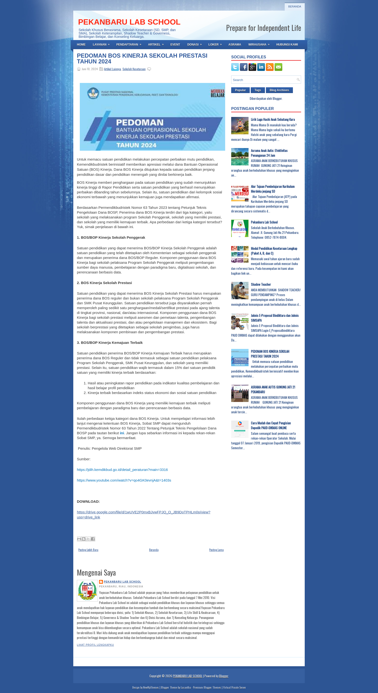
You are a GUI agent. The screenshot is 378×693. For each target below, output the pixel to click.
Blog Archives (279, 90)
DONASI (196, 43)
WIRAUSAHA (260, 43)
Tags (258, 90)
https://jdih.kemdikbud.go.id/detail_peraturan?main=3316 (122, 470)
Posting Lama (216, 550)
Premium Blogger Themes (207, 687)
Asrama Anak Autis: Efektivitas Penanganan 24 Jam (269, 153)
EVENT (175, 44)
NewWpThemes (151, 687)
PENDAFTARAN (130, 43)
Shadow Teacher (261, 284)
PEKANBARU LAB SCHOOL (129, 22)
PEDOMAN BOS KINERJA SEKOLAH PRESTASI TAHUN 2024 (142, 58)
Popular (240, 90)
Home (81, 44)
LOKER (217, 43)
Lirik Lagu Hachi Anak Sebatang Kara (273, 119)
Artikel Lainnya (112, 69)
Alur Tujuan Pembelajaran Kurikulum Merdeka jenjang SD (273, 189)
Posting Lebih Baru (88, 550)
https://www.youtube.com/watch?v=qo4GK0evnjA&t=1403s (124, 480)
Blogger (277, 98)
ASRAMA (235, 44)
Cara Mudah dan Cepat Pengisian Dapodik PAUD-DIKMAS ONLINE (271, 425)
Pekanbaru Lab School (264, 222)
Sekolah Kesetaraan (134, 69)
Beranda (294, 6)
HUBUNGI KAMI (287, 44)
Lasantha (186, 687)
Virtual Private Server (234, 687)
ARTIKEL (157, 43)
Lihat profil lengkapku (95, 645)
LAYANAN (103, 43)
